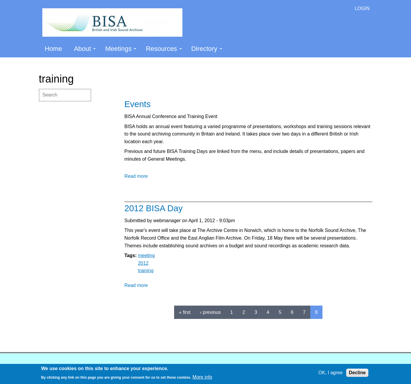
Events (137, 104)
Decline (357, 372)
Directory (206, 48)
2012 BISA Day (153, 208)
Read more (136, 176)
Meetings (120, 48)
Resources (164, 48)
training (145, 270)
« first (184, 312)
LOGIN (362, 8)
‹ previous (210, 312)
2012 (143, 263)
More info (202, 377)
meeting (146, 255)
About (85, 48)
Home (53, 48)
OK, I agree (330, 372)
